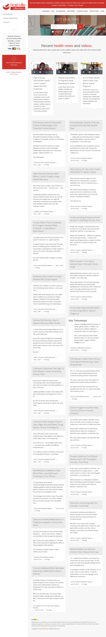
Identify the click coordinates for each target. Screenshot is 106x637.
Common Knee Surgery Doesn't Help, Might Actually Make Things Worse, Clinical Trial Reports (48, 424)
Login (102, 11)
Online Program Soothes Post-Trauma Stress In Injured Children (84, 410)
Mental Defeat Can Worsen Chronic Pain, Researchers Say (84, 550)
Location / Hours (82, 11)
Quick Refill (71, 11)
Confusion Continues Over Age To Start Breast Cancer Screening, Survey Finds (48, 371)
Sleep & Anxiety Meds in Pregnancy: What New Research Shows (66, 80)
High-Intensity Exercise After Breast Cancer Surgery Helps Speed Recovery (46, 176)
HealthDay (45, 629)
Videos (70, 32)
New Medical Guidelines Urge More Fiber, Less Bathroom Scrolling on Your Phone (46, 473)
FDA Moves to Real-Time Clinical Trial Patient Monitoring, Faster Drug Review (85, 361)
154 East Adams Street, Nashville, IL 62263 (45, 3)
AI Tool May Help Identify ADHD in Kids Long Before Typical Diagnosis (84, 310)
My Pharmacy (8, 14)
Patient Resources (10, 18)
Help (52, 11)
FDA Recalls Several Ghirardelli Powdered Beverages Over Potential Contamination (47, 125)
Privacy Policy (14, 74)
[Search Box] (64, 26)
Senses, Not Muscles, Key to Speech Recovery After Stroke (46, 321)
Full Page (46, 165)
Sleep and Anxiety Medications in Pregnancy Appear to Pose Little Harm (48, 522)
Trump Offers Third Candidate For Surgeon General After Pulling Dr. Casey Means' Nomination (47, 227)
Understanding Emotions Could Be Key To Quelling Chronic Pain (85, 219)
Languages (45, 11)
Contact (6, 22)
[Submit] (80, 26)
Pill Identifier (60, 11)
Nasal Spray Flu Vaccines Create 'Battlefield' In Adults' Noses (85, 170)
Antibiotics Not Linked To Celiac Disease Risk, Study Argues (47, 278)
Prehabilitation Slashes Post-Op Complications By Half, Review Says (84, 125)
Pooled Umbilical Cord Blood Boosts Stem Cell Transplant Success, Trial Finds (83, 459)
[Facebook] (13, 30)
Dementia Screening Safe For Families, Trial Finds (83, 504)
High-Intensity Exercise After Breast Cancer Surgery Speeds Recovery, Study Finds (42, 83)
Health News (58, 32)
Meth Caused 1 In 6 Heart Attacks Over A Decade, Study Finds (84, 264)
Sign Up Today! (94, 11)
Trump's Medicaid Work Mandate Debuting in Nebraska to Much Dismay (48, 571)
